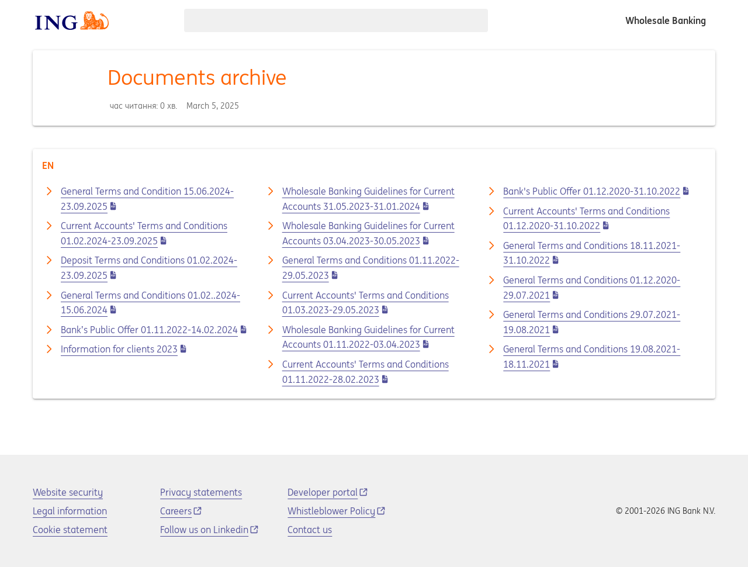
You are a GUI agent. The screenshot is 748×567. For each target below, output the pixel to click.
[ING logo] (72, 20)
